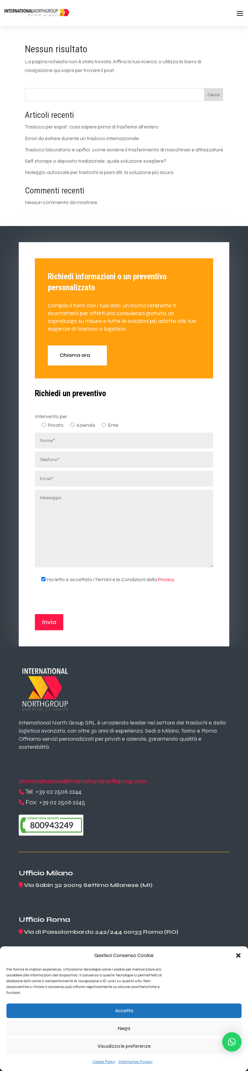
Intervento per (51, 416)
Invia (49, 622)
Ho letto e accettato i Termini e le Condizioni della (104, 579)
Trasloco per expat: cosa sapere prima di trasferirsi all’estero (92, 127)
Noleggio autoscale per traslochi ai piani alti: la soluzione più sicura (99, 172)
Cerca (213, 95)
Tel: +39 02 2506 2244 (53, 792)
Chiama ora (75, 355)
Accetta (124, 1011)
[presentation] (84, 601)
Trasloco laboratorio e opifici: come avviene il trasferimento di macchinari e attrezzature (124, 150)
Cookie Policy (103, 1061)
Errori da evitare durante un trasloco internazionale (82, 138)
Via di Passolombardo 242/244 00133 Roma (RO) (101, 931)
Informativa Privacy (136, 1061)
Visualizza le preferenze (124, 1046)
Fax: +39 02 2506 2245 (55, 802)
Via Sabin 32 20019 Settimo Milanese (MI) (88, 885)
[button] (238, 955)
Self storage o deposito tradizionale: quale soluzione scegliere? (95, 161)
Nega (124, 1028)
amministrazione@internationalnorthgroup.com (83, 781)
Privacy (166, 579)
